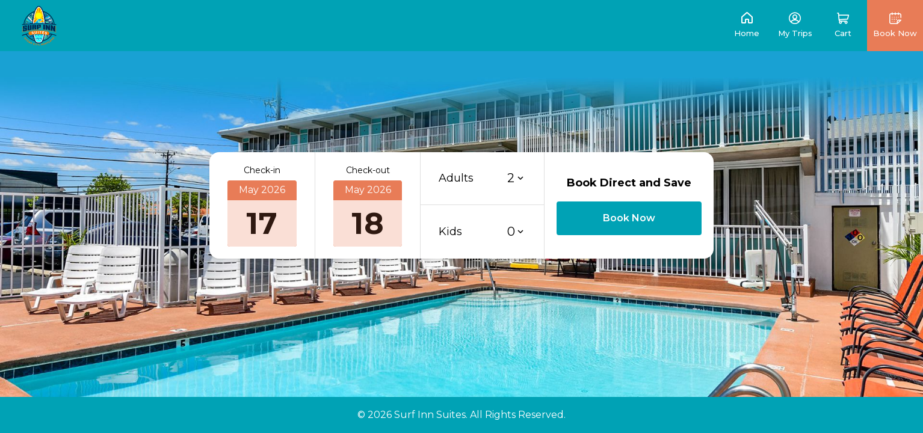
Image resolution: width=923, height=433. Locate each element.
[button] (843, 25)
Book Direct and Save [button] (629, 182)
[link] (39, 25)
